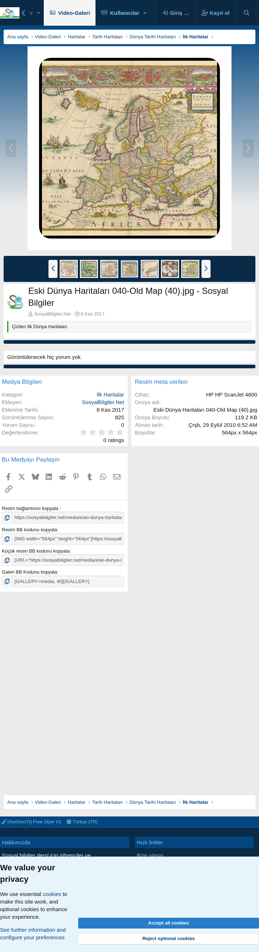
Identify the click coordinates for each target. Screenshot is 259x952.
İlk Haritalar (110, 394)
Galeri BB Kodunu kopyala (29, 571)
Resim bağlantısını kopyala (31, 508)
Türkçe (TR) (82, 821)
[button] (39, 13)
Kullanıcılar (124, 13)
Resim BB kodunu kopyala (29, 529)
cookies (52, 894)
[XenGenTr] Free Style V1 (31, 821)
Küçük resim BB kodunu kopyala (35, 550)
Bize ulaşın (150, 855)
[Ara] (246, 13)
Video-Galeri (74, 13)
